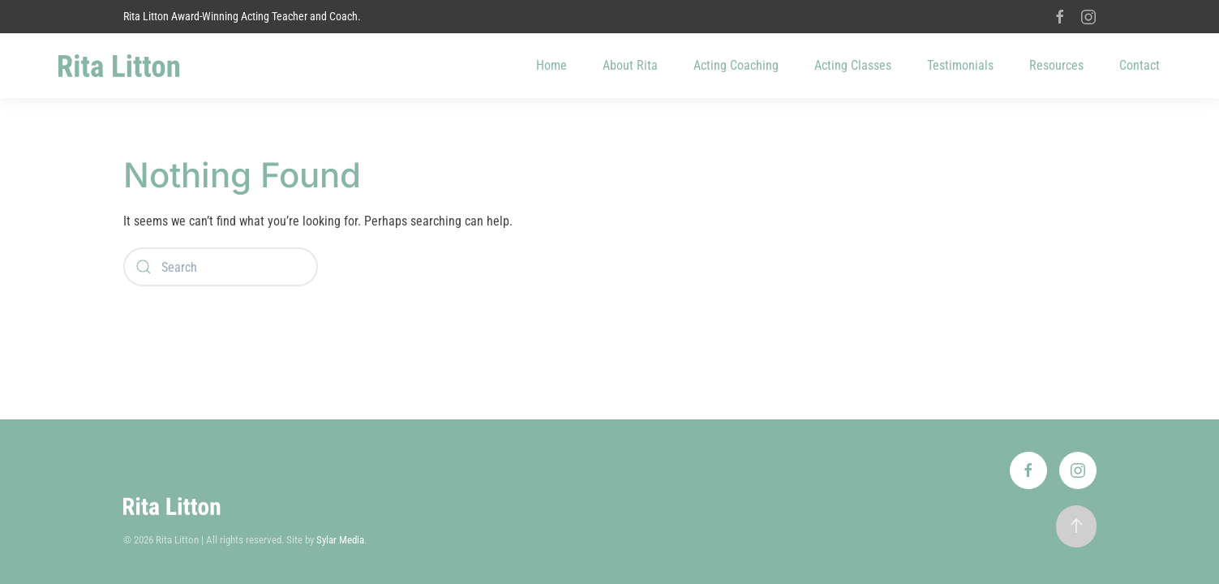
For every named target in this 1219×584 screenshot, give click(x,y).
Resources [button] (1056, 65)
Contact (1139, 65)
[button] (1076, 526)
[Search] (220, 266)
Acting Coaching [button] (736, 65)
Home (551, 65)
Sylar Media (340, 540)
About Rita (630, 65)
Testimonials (960, 65)
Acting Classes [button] (852, 65)
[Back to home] (119, 65)
